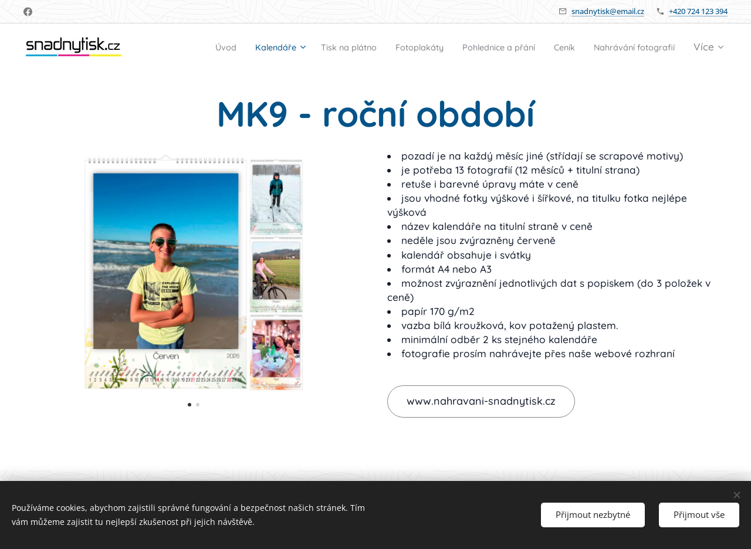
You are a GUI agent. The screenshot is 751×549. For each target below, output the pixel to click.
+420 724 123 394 (698, 11)
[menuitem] (273, 47)
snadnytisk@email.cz (607, 11)
